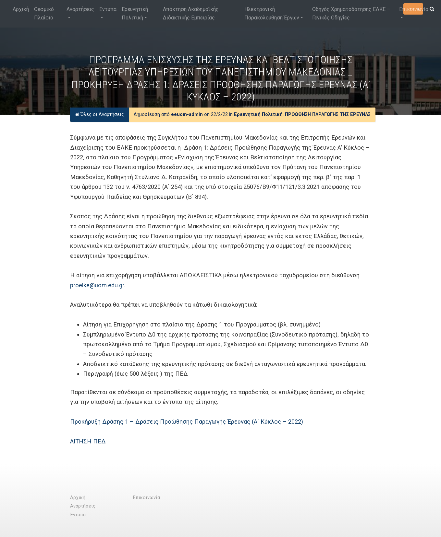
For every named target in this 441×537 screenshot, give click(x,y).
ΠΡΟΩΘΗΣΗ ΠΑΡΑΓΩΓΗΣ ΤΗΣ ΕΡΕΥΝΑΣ (328, 114)
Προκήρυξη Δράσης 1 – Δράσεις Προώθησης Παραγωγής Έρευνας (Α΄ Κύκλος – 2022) (186, 421)
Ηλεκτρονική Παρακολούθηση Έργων (271, 13)
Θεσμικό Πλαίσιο (44, 13)
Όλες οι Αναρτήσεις (99, 114)
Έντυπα (107, 9)
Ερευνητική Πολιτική (135, 13)
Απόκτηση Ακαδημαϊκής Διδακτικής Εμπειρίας (191, 13)
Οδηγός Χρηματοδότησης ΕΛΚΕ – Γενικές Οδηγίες (351, 13)
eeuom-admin (187, 114)
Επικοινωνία (413, 9)
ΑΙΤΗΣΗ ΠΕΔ (88, 441)
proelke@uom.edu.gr (97, 285)
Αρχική (21, 9)
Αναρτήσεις (80, 9)
